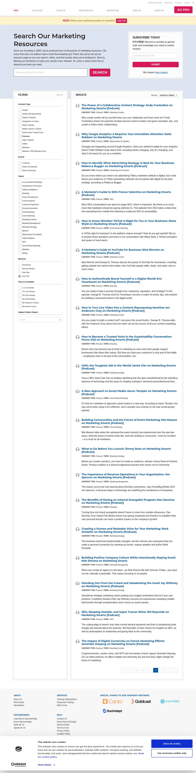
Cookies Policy (63, 734)
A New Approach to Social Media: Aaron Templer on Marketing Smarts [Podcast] (129, 393)
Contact (187, 3)
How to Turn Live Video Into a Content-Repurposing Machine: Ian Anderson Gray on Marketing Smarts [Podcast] (126, 310)
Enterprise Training (65, 703)
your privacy (161, 73)
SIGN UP (159, 11)
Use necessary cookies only (172, 755)
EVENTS (61, 11)
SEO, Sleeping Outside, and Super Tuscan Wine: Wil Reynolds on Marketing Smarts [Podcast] (125, 614)
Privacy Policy (63, 731)
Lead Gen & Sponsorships (25, 719)
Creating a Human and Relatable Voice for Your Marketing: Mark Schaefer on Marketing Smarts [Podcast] (125, 531)
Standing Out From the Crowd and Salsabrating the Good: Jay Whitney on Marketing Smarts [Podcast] (130, 585)
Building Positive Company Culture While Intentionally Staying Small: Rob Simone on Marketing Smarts (129, 560)
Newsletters (19, 706)
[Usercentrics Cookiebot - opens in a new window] (18, 767)
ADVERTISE (113, 11)
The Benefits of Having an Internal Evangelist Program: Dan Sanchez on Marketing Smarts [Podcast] (128, 502)
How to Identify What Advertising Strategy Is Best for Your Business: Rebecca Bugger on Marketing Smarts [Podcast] (128, 165)
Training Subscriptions (67, 700)
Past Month (26, 266)
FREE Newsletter (155, 3)
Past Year (25, 273)
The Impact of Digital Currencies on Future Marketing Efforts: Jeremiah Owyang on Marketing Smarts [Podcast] (123, 643)
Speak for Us (19, 728)
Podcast (178, 3)
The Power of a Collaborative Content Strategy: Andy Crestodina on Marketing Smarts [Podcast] (127, 107)
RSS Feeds (19, 703)
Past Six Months (28, 269)
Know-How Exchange (66, 722)
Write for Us (19, 725)
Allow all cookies (172, 746)
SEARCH (100, 73)
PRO (16, 11)
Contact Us (62, 719)
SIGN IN (137, 11)
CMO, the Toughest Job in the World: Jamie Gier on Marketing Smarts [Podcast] (129, 368)
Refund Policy (63, 725)
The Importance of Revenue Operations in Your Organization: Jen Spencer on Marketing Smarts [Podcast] (126, 476)
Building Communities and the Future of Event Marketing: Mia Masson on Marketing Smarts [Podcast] (129, 422)
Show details (44, 767)
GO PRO (183, 10)
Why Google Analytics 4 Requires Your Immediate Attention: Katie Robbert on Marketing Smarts (126, 136)
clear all (59, 95)
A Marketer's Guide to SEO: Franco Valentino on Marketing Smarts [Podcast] (126, 194)
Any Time (25, 277)
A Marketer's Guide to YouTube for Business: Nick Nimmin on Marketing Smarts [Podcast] (123, 252)
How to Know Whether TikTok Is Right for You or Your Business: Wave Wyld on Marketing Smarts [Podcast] (129, 223)
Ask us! (121, 21)
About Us (18, 700)
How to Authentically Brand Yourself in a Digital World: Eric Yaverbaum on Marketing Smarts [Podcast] (122, 281)
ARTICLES (37, 11)
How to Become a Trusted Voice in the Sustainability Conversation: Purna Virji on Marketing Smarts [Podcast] (127, 339)
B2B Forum (62, 706)
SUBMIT (155, 65)
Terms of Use (63, 728)
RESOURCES (86, 11)
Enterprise (168, 3)
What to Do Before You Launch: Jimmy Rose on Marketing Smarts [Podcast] (126, 451)
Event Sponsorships (23, 722)
